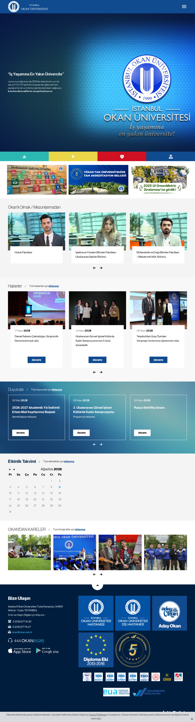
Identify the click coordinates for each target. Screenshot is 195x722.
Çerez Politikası (97, 714)
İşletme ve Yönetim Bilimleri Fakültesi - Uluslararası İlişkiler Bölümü (96, 254)
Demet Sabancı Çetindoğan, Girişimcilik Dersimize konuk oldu (36, 338)
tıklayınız (54, 286)
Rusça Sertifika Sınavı (149, 408)
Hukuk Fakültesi (23, 252)
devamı (36, 360)
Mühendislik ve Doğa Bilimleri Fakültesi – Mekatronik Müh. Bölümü (158, 254)
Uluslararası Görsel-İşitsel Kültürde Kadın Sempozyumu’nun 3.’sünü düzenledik (95, 341)
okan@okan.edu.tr (22, 632)
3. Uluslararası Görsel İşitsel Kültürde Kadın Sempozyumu (93, 410)
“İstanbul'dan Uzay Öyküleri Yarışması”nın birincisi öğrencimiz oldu (158, 338)
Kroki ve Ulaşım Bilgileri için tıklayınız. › (27, 614)
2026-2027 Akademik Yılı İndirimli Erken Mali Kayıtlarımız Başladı (36, 410)
